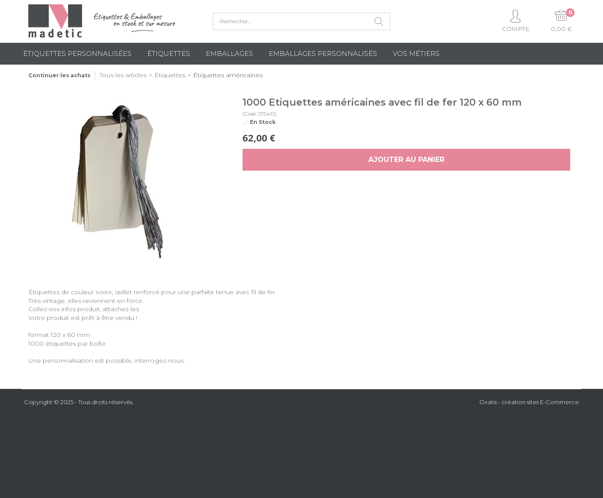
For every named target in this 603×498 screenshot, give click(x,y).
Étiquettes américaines (228, 75)
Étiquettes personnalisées (77, 53)
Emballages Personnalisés (323, 53)
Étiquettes (168, 53)
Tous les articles (123, 75)
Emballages (229, 53)
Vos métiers (416, 53)
